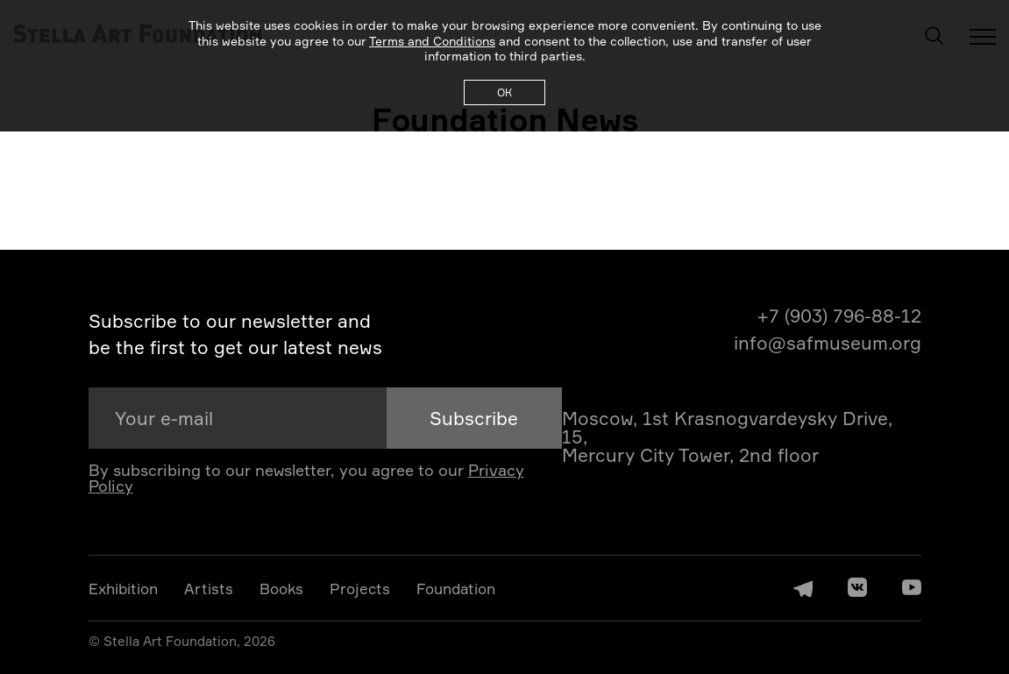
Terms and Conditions (432, 40)
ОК (504, 92)
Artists (208, 588)
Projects (360, 588)
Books (281, 588)
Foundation (455, 588)
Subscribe (474, 418)
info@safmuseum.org (827, 343)
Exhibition (123, 588)
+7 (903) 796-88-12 (839, 316)
